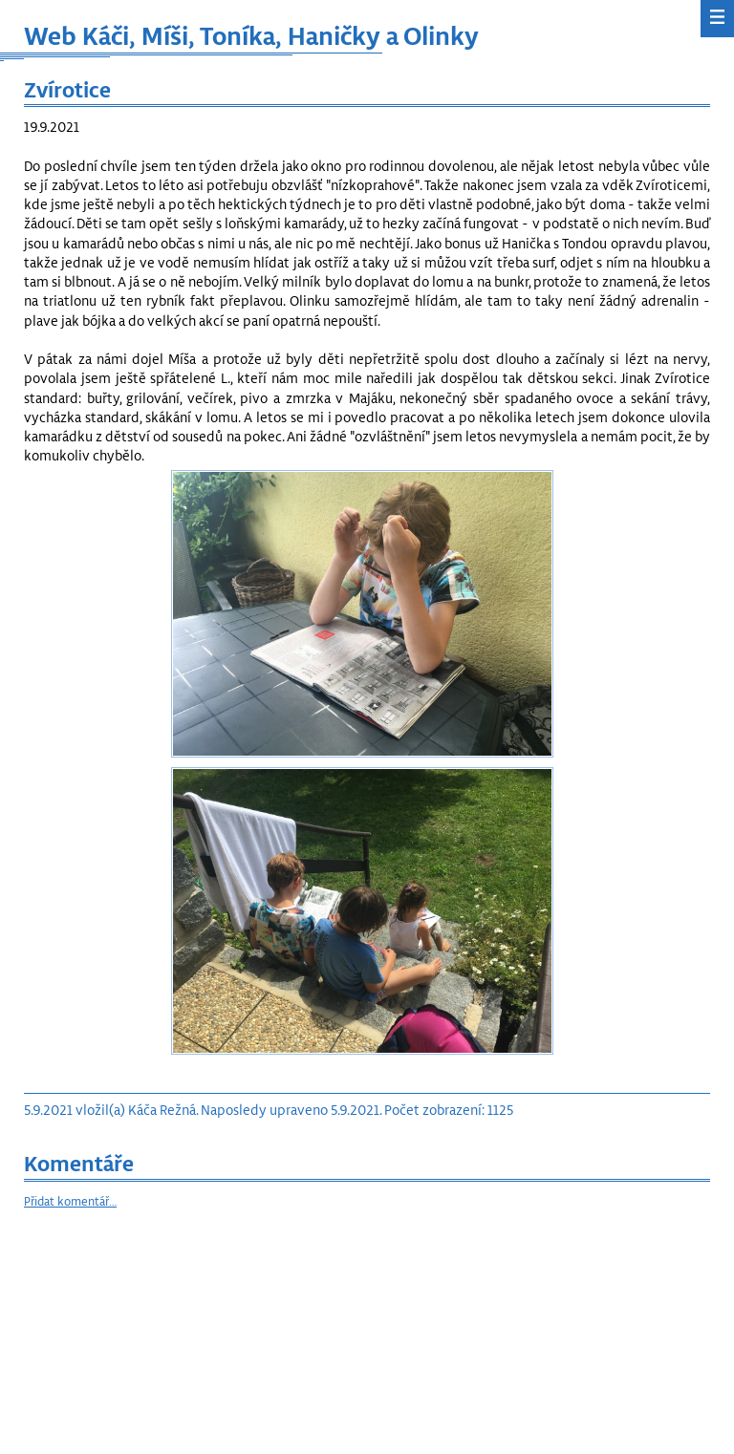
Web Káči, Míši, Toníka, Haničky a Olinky (251, 35)
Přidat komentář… (70, 1200)
